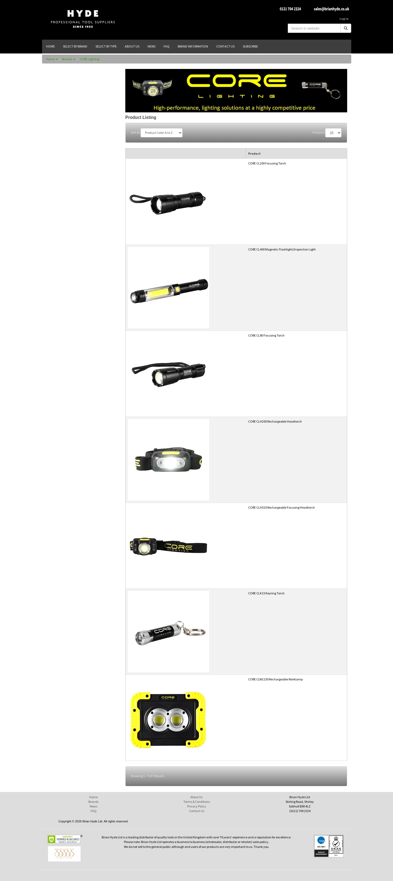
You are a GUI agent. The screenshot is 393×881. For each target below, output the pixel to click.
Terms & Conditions (196, 802)
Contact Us (196, 811)
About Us (196, 797)
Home (52, 59)
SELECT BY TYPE (106, 46)
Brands (68, 59)
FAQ (94, 811)
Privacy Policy (196, 806)
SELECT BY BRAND (75, 46)
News (93, 806)
